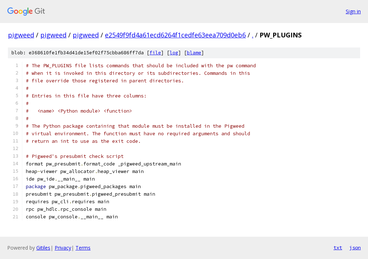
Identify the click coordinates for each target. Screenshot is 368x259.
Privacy (63, 247)
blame (194, 53)
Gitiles (43, 247)
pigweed (21, 35)
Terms (83, 247)
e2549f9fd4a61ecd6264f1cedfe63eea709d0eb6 (175, 35)
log (174, 53)
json (355, 247)
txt (338, 247)
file (155, 53)
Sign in (353, 11)
